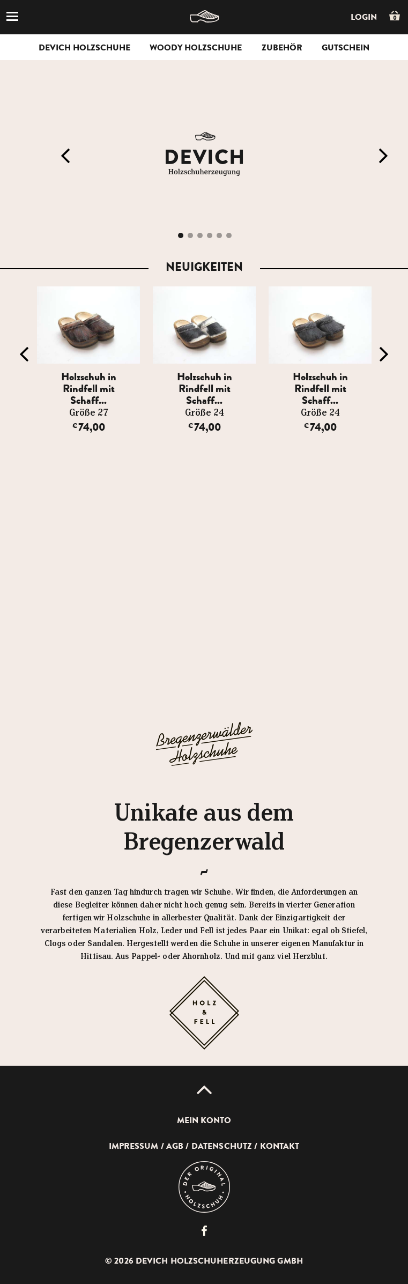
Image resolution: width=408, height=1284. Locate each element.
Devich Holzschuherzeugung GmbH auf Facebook (204, 1231)
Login (364, 17)
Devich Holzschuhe (84, 47)
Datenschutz (221, 1146)
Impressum (134, 1146)
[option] (88, 360)
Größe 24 (204, 413)
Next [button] (383, 156)
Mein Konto (204, 1120)
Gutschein (345, 47)
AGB (174, 1146)
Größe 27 (88, 413)
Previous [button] (65, 156)
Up (204, 1090)
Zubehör (282, 47)
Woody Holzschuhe (196, 47)
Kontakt (280, 1146)
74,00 (88, 427)
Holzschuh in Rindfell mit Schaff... (88, 388)
